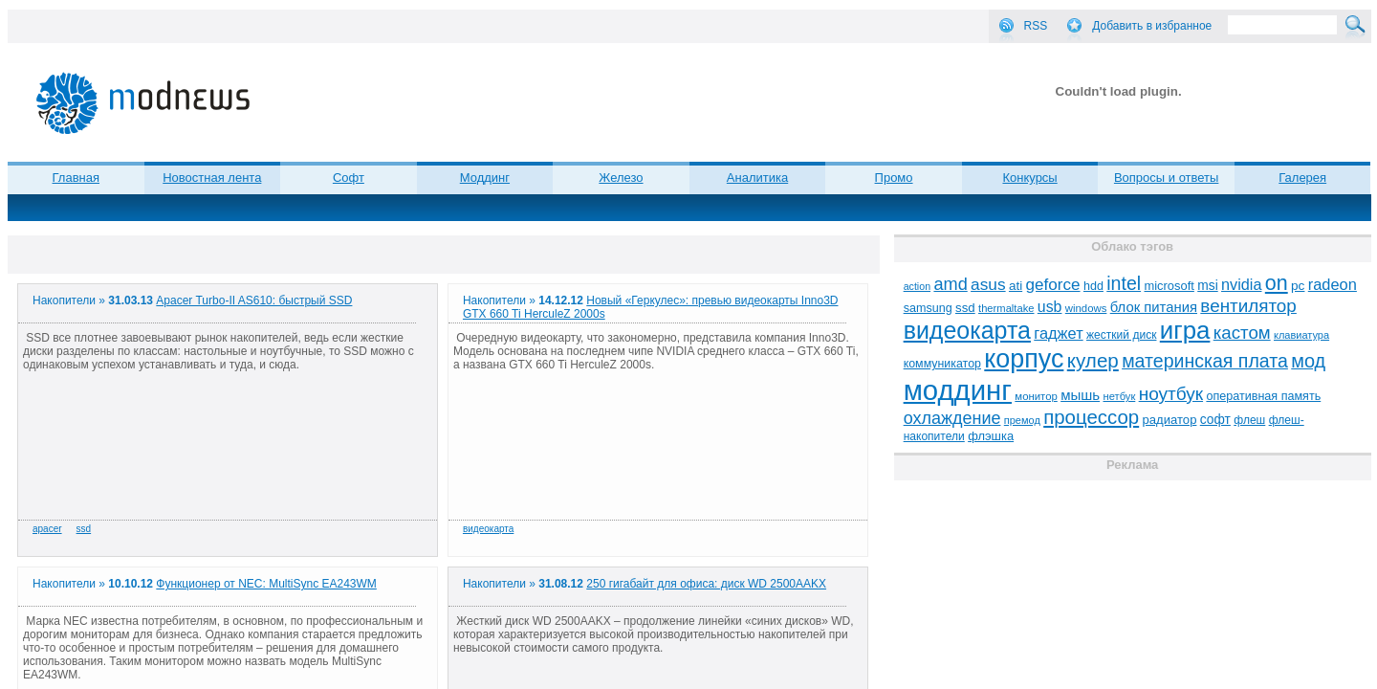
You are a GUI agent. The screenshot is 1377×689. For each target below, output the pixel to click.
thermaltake (1006, 308)
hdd (1093, 286)
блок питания (1153, 307)
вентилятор (1248, 306)
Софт (348, 177)
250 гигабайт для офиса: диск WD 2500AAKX (706, 583)
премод (1022, 420)
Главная (76, 177)
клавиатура (1301, 335)
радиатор (1170, 419)
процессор (1091, 417)
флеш (1249, 420)
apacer (47, 528)
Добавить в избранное (1152, 26)
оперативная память (1263, 396)
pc (1297, 285)
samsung (928, 308)
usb (1050, 307)
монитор (1036, 396)
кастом (1242, 332)
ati (1015, 285)
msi (1207, 285)
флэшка (991, 436)
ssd (84, 528)
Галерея (1302, 177)
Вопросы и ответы (1166, 177)
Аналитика (757, 177)
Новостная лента (212, 177)
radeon (1332, 284)
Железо (621, 177)
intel (1123, 283)
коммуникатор (942, 363)
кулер (1093, 360)
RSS (1036, 26)
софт (1215, 419)
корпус (1023, 358)
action (917, 286)
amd (950, 284)
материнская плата (1205, 360)
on (1276, 283)
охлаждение (952, 418)
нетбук (1119, 396)
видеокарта (488, 528)
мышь (1080, 395)
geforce (1053, 285)
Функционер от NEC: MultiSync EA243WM (266, 583)
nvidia (1241, 284)
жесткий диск (1121, 335)
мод (1308, 360)
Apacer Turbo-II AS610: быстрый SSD (254, 300)
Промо (894, 177)
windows (1086, 308)
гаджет (1058, 333)
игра (1185, 330)
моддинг (958, 390)
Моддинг (485, 177)
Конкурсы (1029, 177)
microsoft (1168, 285)
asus (988, 284)
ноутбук (1171, 394)
